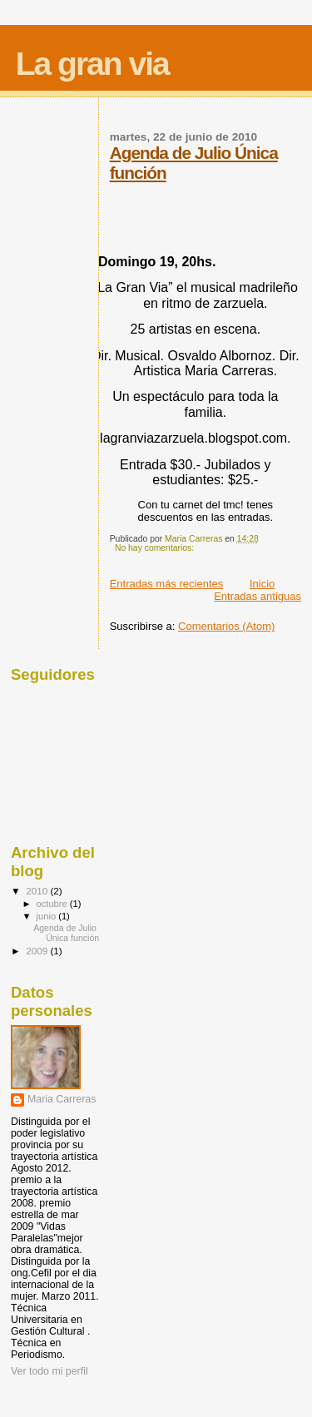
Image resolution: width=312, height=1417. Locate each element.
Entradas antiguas (257, 596)
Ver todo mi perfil (49, 1371)
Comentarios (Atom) (226, 626)
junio (48, 916)
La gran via (92, 64)
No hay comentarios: (155, 547)
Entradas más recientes (167, 583)
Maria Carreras (61, 1099)
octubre (53, 904)
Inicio (262, 583)
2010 (38, 890)
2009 (38, 950)
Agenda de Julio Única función (66, 933)
